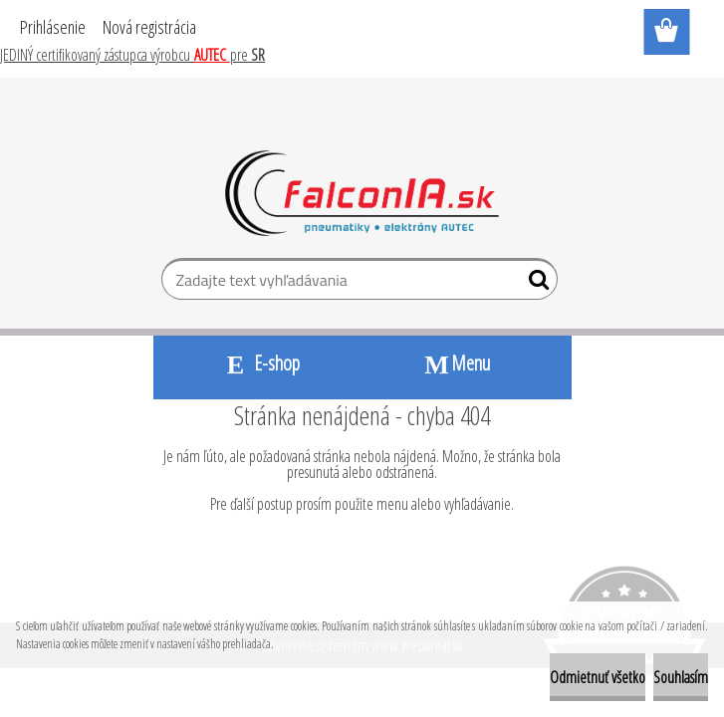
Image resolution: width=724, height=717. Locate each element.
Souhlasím (680, 677)
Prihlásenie (53, 27)
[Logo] (362, 193)
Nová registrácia (149, 27)
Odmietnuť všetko (597, 677)
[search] (534, 284)
